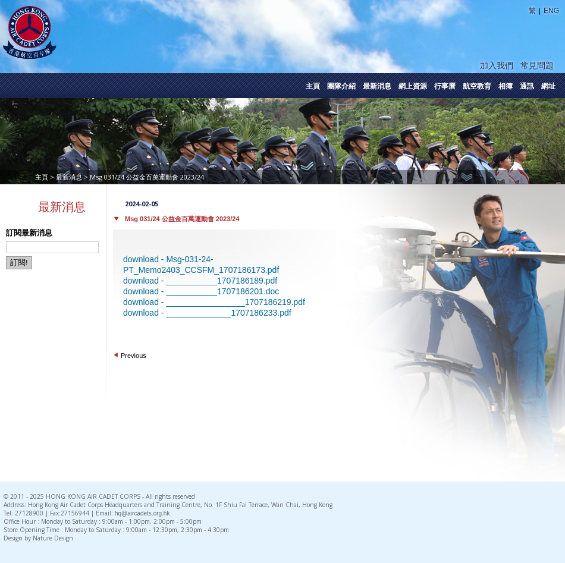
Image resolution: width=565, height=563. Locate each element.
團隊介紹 (341, 86)
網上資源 (412, 86)
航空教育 (477, 86)
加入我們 (496, 65)
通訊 (527, 86)
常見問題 (537, 65)
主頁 (313, 86)
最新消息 (377, 86)
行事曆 (445, 86)
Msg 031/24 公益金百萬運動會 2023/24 (182, 218)
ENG (551, 11)
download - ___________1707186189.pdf (200, 280)
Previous (133, 355)
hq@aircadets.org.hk (142, 513)
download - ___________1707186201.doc (201, 291)
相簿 (505, 86)
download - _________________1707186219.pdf (214, 302)
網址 (548, 86)
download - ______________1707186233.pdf (207, 312)
